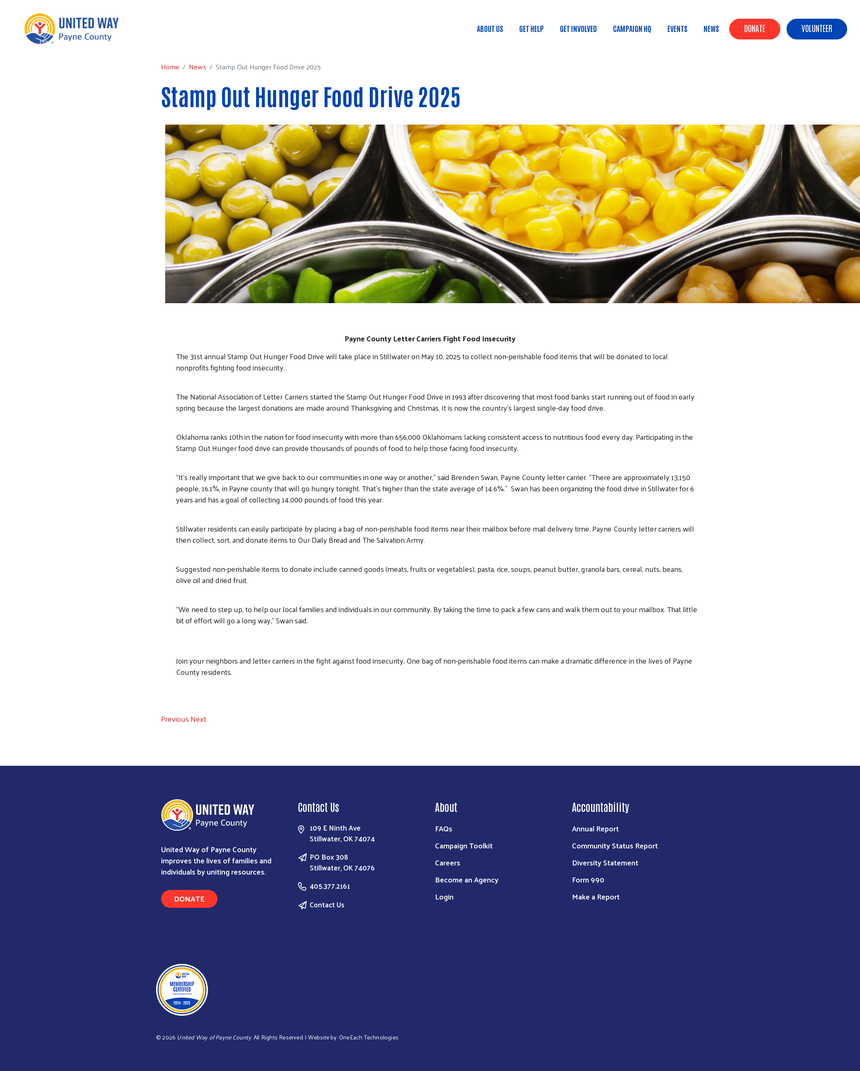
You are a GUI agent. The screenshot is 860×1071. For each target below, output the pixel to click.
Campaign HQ (632, 28)
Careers (447, 862)
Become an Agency (466, 879)
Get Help (531, 28)
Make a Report (596, 896)
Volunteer (816, 27)
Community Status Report (615, 845)
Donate (754, 27)
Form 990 (588, 879)
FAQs (443, 828)
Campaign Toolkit (464, 845)
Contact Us (327, 904)
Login (444, 896)
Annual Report (595, 828)
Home (48, 41)
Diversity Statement (605, 862)
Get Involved (578, 28)
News (711, 28)
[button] (176, 718)
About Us (490, 28)
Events (677, 28)
